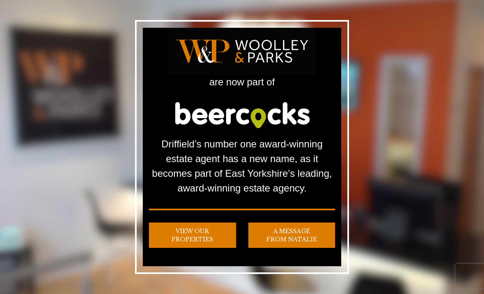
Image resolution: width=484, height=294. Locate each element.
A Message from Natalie (291, 235)
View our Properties (192, 235)
